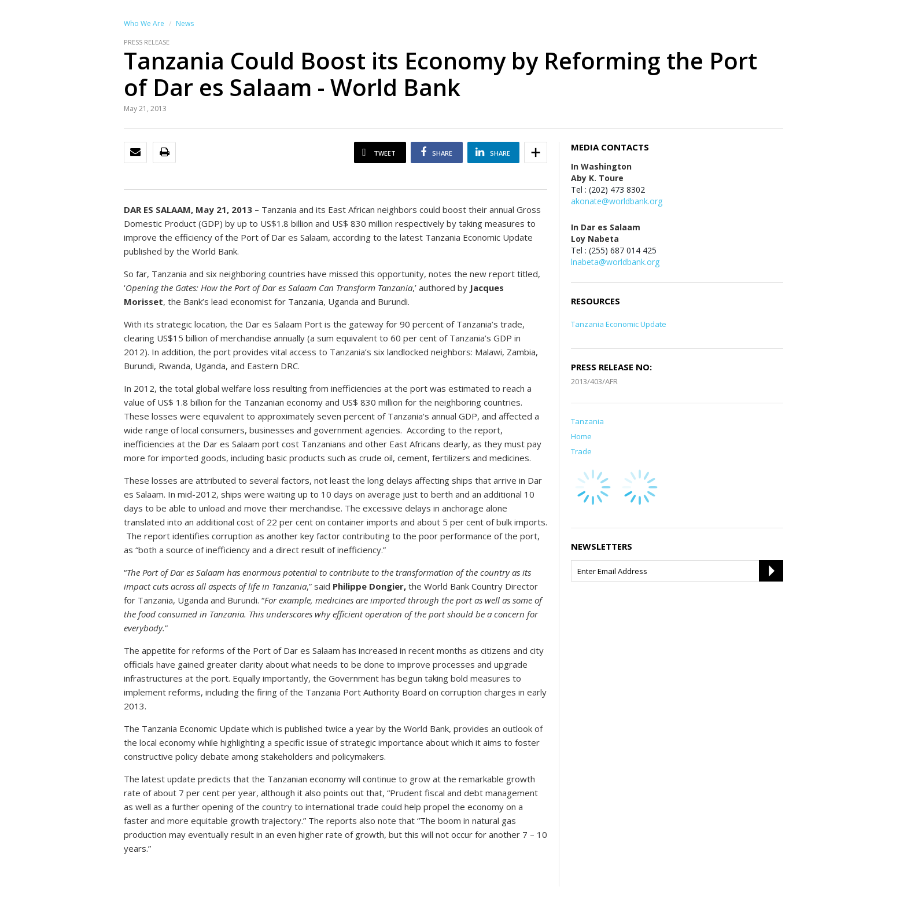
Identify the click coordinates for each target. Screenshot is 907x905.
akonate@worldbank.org (616, 201)
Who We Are (144, 23)
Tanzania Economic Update (618, 324)
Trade (581, 451)
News (185, 23)
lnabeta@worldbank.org (615, 261)
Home (581, 436)
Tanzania (587, 421)
